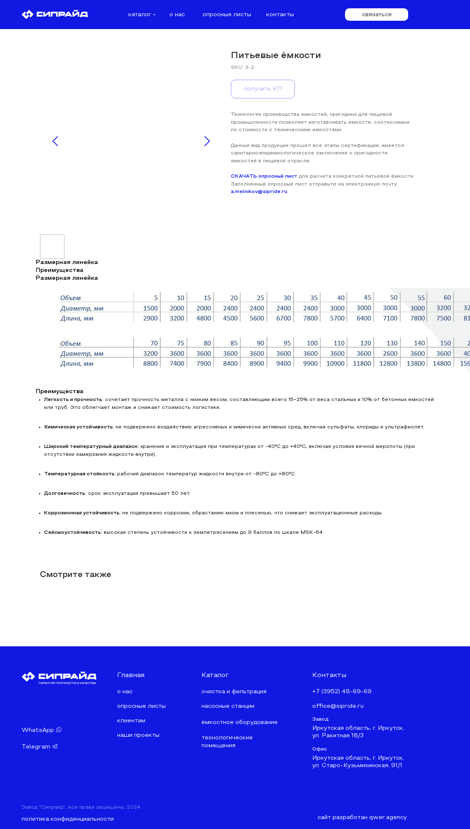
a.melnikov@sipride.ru (259, 192)
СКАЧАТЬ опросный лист (264, 176)
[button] (376, 14)
